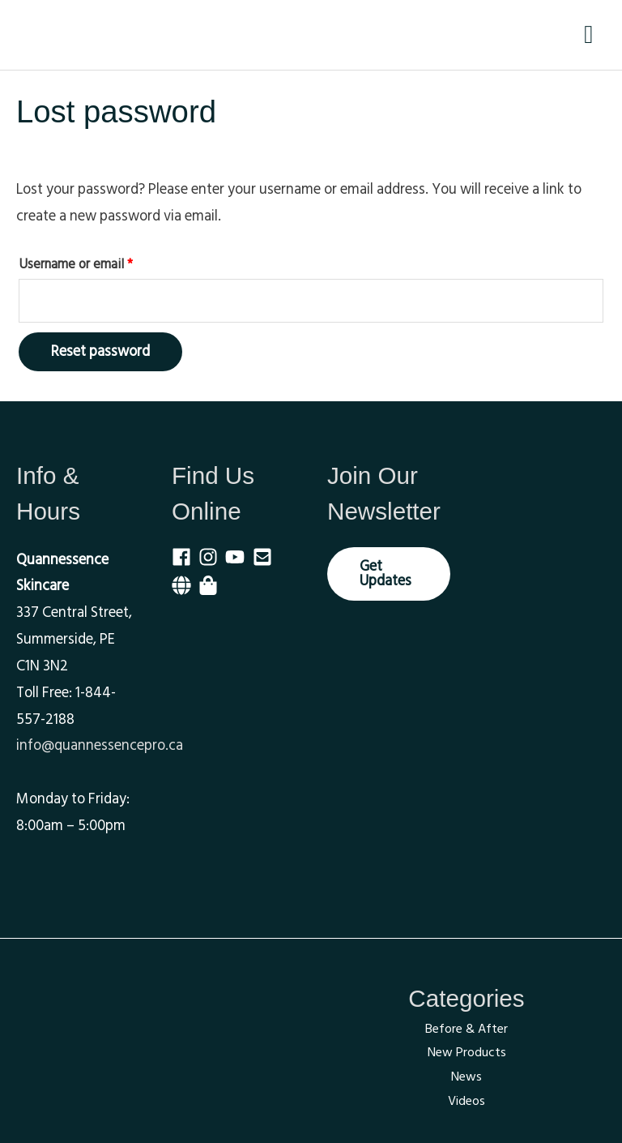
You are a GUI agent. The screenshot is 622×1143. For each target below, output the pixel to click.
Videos (466, 1101)
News (466, 1076)
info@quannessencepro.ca (99, 745)
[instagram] (211, 556)
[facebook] (185, 556)
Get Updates (385, 572)
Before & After (466, 1029)
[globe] (185, 585)
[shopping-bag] (211, 585)
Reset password (100, 351)
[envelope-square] (266, 556)
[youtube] (238, 556)
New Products (467, 1052)
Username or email (100, 263)
